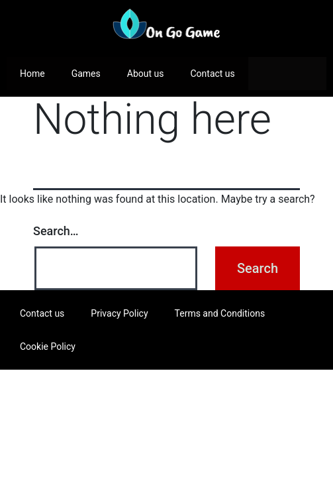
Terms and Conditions (220, 313)
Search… (56, 231)
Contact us (212, 73)
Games (86, 73)
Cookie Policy (47, 346)
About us (145, 73)
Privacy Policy (119, 313)
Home (32, 73)
